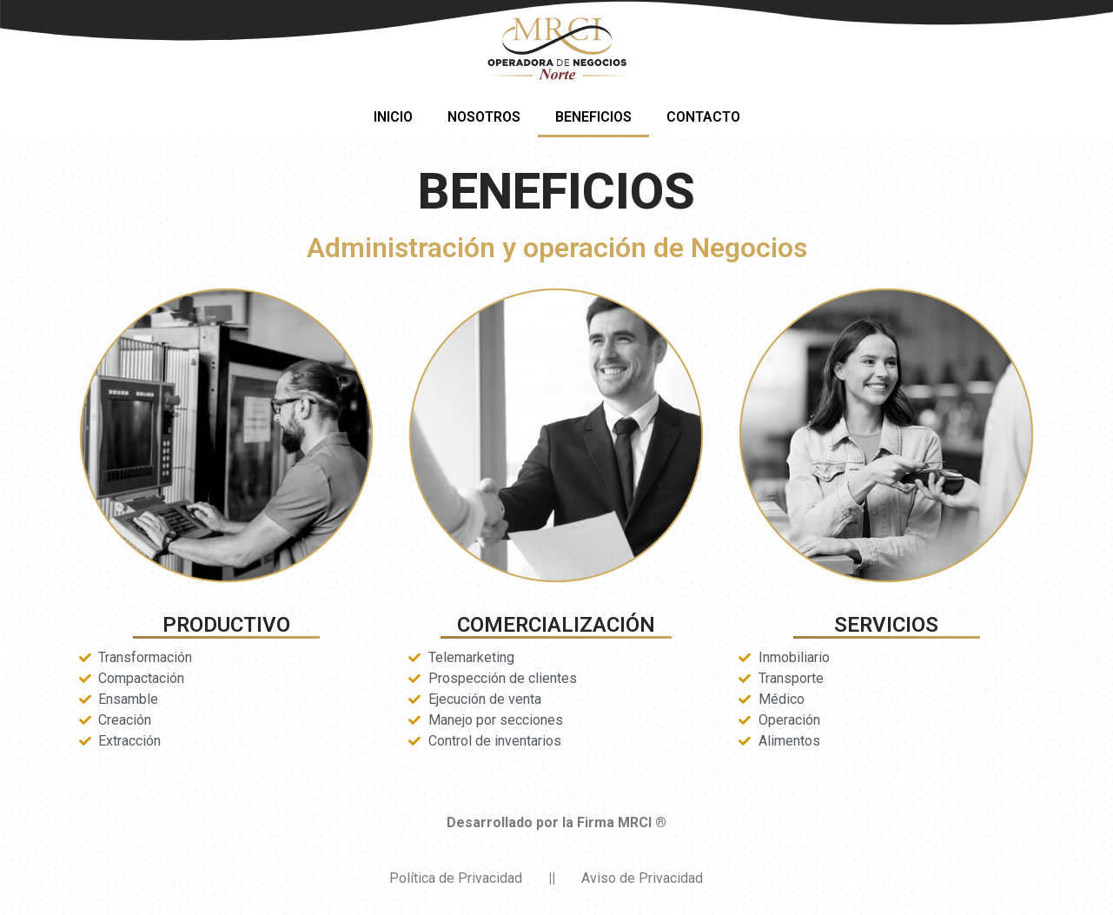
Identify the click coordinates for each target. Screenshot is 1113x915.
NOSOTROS (483, 117)
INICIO (393, 117)
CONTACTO (703, 117)
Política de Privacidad (455, 878)
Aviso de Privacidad (642, 878)
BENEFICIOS (593, 117)
